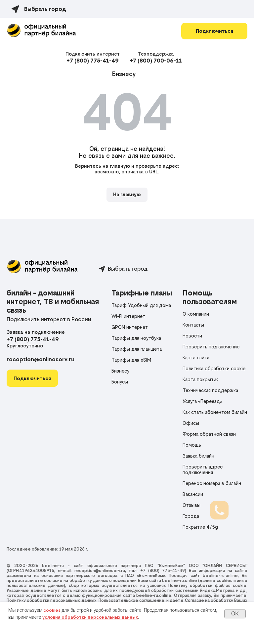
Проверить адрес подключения (203, 469)
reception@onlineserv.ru (40, 359)
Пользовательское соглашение (131, 600)
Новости (192, 335)
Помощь (192, 445)
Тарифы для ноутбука (136, 338)
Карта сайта (196, 357)
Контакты (193, 325)
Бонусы (119, 381)
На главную (127, 194)
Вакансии (193, 494)
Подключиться (214, 31)
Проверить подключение (211, 346)
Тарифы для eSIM (131, 360)
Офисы (191, 423)
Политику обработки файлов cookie (207, 585)
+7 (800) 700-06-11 (156, 60)
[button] (32, 378)
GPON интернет (129, 327)
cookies (52, 610)
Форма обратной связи (209, 434)
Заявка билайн (198, 456)
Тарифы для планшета (136, 349)
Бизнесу (124, 73)
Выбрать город (128, 268)
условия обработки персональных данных (90, 617)
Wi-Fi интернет (128, 316)
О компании (196, 314)
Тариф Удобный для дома (141, 305)
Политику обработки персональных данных (52, 600)
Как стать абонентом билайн (215, 412)
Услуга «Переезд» (202, 401)
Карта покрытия (201, 379)
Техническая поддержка (210, 390)
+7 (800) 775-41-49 (92, 60)
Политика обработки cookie (214, 368)
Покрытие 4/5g (200, 527)
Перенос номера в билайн (212, 483)
